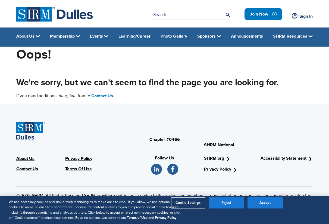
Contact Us (27, 169)
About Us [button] (25, 36)
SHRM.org (214, 158)
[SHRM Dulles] (54, 14)
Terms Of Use (78, 169)
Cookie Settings (188, 205)
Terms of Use (137, 220)
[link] (263, 14)
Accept (265, 205)
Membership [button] (62, 36)
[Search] (228, 15)
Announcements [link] (247, 36)
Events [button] (96, 36)
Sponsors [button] (206, 36)
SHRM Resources (290, 36)
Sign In (302, 16)
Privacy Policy (78, 158)
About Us (25, 158)
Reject (226, 205)
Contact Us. (102, 96)
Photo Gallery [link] (174, 36)
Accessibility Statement (283, 158)
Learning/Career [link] (134, 36)
